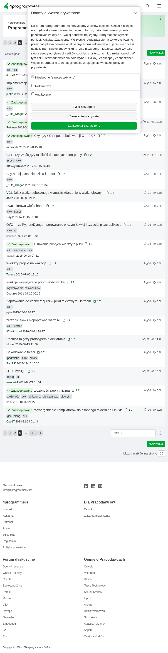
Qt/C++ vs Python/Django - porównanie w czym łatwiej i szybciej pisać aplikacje (63, 224)
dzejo (9, 198)
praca (10, 160)
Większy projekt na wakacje (26, 263)
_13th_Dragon (15, 113)
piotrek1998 (13, 94)
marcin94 (12, 382)
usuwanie (20, 250)
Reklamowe (41, 86)
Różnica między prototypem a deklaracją (35, 339)
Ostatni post (12, 54)
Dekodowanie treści (20, 352)
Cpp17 (10, 421)
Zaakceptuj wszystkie (84, 116)
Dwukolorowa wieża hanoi (25, 206)
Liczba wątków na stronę (140, 453)
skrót (24, 358)
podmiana (13, 358)
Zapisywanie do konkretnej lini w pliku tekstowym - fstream (48, 301)
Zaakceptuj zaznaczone (84, 125)
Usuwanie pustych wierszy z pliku (58, 244)
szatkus (11, 236)
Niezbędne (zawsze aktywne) (53, 77)
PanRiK (11, 363)
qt (15, 230)
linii (30, 250)
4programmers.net (57, 25)
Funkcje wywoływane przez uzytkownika (35, 282)
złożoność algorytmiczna (52, 390)
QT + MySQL (15, 371)
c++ (9, 69)
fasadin (10, 255)
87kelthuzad (14, 331)
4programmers (16, 22)
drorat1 (10, 75)
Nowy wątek (156, 52)
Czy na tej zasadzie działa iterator (30, 174)
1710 (33, 433)
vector (18, 326)
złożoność (13, 396)
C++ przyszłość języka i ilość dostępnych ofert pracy (44, 155)
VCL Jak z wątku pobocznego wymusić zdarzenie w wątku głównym (55, 192)
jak (15, 69)
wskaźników (32, 288)
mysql (10, 376)
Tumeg (10, 274)
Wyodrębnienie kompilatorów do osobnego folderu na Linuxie (78, 410)
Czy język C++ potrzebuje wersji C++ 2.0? (64, 135)
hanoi (17, 211)
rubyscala (12, 147)
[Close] (135, 13)
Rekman (11, 127)
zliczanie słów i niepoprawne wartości (33, 320)
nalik (9, 402)
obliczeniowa (51, 396)
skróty (33, 358)
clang (17, 416)
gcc (9, 416)
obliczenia (34, 396)
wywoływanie (15, 288)
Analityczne (41, 94)
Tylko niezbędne (84, 106)
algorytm (66, 396)
